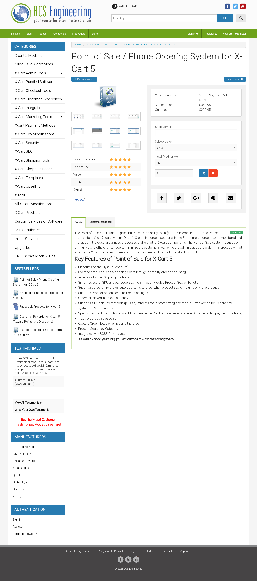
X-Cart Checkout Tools (33, 90)
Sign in (192, 33)
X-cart (68, 551)
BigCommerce (85, 551)
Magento (104, 551)
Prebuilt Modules (149, 551)
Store (95, 33)
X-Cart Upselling (28, 186)
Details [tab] (78, 222)
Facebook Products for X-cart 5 (37, 307)
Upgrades (23, 247)
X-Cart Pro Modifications (35, 134)
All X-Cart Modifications (34, 204)
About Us (169, 551)
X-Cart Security (27, 143)
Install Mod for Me (196, 160)
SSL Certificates (28, 230)
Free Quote (78, 33)
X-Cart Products (28, 212)
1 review (78, 200)
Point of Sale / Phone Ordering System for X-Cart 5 (36, 281)
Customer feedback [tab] (100, 221)
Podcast (42, 33)
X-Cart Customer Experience (38, 99)
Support (184, 551)
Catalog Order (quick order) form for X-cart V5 (37, 332)
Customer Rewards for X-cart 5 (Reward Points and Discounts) (36, 318)
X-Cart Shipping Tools (32, 160)
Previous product (84, 79)
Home (77, 44)
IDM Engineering (23, 454)
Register (211, 33)
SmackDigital (21, 468)
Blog (29, 33)
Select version (196, 145)
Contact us (59, 33)
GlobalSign (20, 482)
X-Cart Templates (29, 178)
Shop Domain (196, 130)
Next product (235, 79)
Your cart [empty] (234, 33)
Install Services (27, 239)
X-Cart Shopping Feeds (33, 169)
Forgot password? (25, 534)
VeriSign (18, 496)
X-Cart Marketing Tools (33, 117)
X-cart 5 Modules (97, 44)
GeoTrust (19, 489)
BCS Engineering (23, 447)
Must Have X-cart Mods (34, 64)
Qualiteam (19, 475)
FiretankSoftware (24, 461)
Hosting (15, 33)
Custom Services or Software (38, 221)
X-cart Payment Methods (35, 125)
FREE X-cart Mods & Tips (35, 256)
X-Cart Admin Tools (30, 73)
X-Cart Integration (29, 108)
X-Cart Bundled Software (34, 82)
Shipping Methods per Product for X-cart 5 (38, 295)
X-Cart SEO (24, 151)
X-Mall (20, 195)
